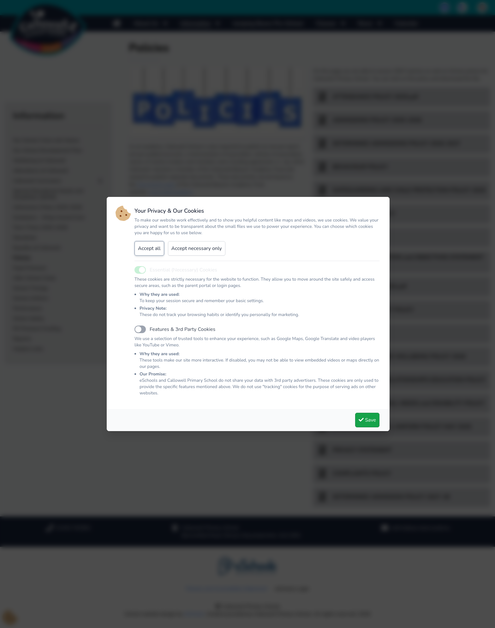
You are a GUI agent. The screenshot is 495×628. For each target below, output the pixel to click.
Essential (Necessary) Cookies (183, 269)
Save (367, 420)
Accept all (149, 248)
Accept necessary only (196, 248)
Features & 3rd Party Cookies (182, 329)
